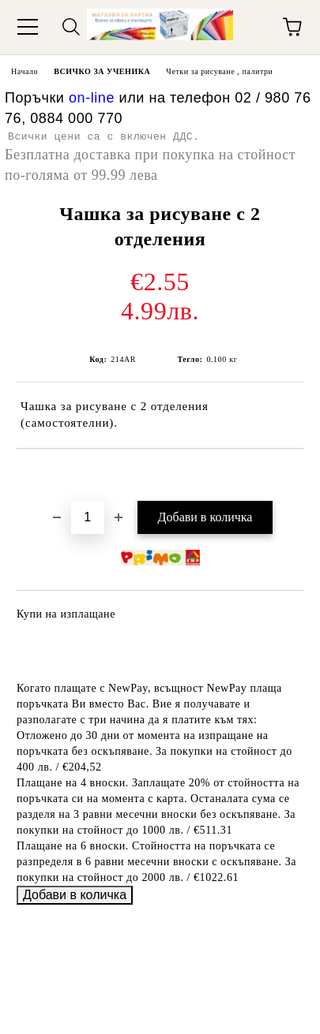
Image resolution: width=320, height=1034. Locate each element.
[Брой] (87, 517)
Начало (24, 71)
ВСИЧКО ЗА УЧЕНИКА (102, 71)
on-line (92, 98)
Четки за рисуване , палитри (219, 71)
